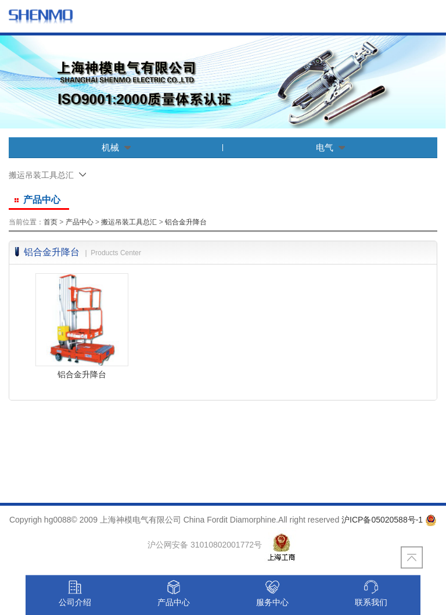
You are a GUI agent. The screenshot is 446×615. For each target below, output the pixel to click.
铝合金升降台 (186, 222)
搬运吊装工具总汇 (129, 222)
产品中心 (79, 222)
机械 (116, 147)
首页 (50, 222)
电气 (330, 147)
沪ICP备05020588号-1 (382, 519)
